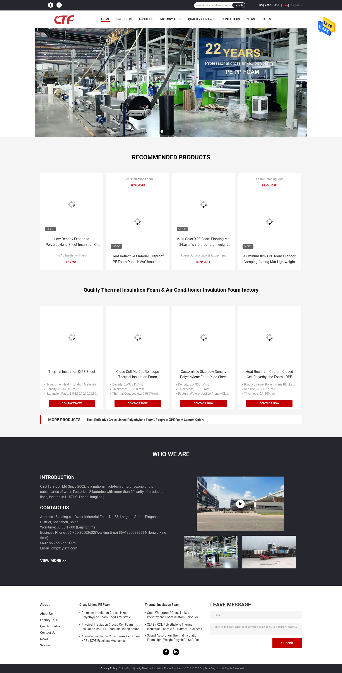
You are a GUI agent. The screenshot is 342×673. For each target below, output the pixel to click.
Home (105, 19)
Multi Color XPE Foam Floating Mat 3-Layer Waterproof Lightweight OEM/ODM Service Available (203, 242)
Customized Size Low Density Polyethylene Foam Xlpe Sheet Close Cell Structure (203, 375)
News (250, 19)
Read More (72, 261)
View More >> (53, 560)
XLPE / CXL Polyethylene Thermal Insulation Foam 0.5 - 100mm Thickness (174, 627)
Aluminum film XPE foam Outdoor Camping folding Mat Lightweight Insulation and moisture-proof (269, 259)
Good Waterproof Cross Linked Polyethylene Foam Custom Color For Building (172, 615)
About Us (146, 19)
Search (238, 5)
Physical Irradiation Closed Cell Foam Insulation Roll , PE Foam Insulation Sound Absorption (111, 627)
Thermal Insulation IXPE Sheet (71, 372)
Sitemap (45, 645)
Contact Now (72, 403)
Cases (266, 19)
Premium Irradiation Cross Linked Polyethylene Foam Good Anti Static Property (106, 615)
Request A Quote (269, 5)
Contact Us (231, 19)
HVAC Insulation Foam (71, 255)
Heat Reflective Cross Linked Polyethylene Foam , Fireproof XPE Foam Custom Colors (145, 420)
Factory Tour (171, 19)
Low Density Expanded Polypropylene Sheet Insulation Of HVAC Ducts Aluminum (72, 242)
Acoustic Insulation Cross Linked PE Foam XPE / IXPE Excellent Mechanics (111, 638)
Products (124, 19)
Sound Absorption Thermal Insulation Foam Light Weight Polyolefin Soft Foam (174, 638)
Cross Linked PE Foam (95, 604)
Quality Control (201, 19)
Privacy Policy (109, 668)
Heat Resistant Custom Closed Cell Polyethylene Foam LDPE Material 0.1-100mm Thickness (269, 375)
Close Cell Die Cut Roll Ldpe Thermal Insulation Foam (137, 374)
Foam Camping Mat (269, 179)
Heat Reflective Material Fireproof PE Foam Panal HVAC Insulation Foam (138, 259)
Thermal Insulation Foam (162, 604)
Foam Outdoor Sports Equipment (203, 255)
